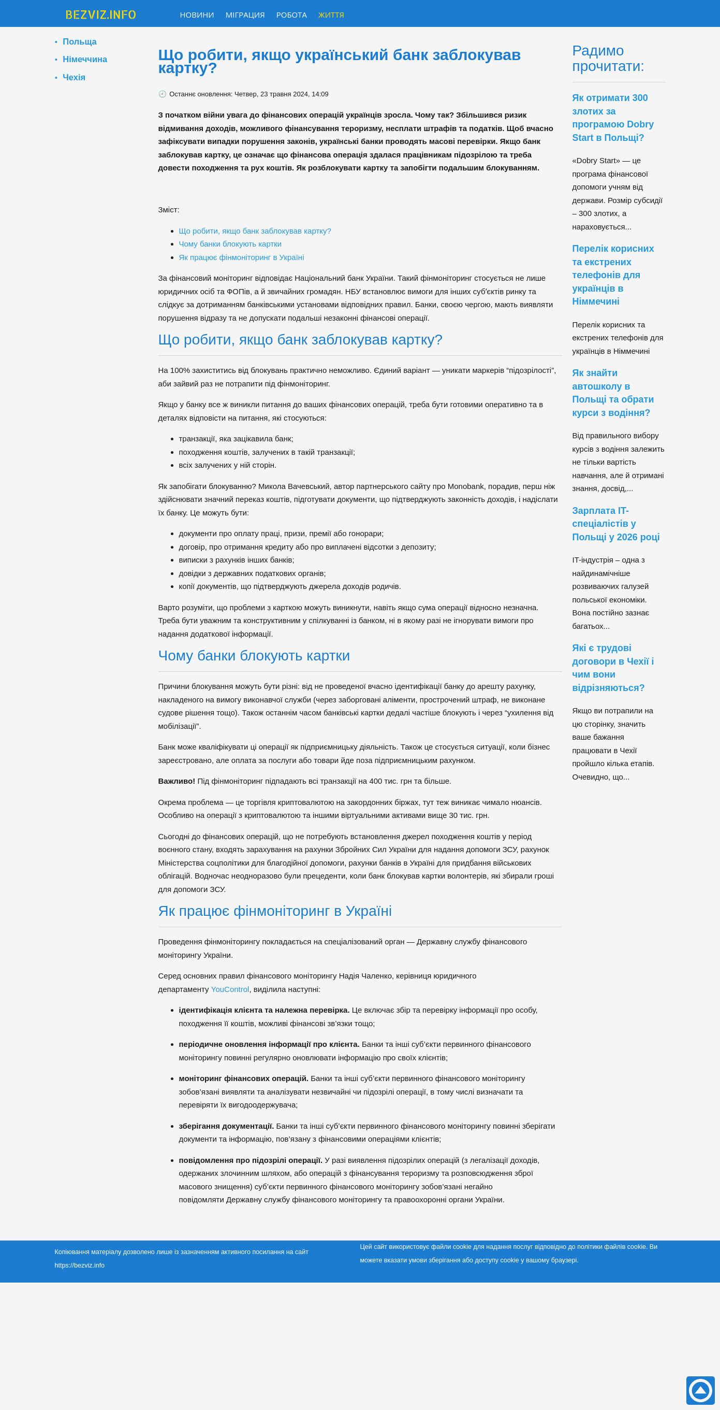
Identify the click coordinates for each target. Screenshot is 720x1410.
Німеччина (85, 59)
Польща (79, 41)
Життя (331, 14)
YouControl (229, 989)
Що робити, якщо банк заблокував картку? (255, 230)
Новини (197, 14)
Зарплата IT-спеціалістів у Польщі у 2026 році (616, 524)
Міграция (245, 14)
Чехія (74, 77)
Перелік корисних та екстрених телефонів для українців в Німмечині (613, 275)
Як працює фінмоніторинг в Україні (241, 257)
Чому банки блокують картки (230, 243)
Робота (291, 14)
